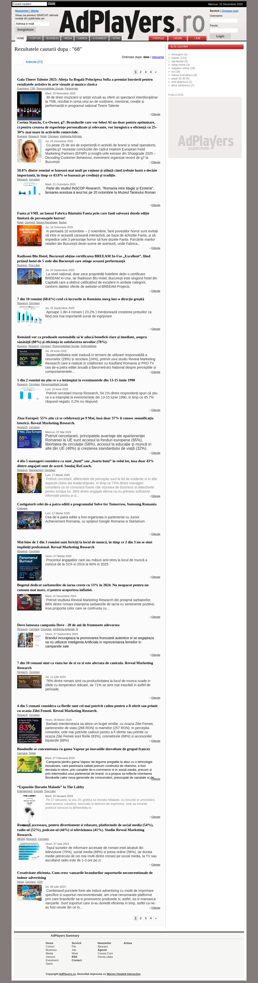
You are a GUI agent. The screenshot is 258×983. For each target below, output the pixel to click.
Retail (43, 136)
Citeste (155, 114)
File (74, 946)
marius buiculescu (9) (184, 75)
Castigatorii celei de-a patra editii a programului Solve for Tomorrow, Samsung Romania (86, 504)
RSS (74, 956)
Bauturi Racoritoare (47, 222)
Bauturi (63, 222)
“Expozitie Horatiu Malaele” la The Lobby (50, 787)
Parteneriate (71, 88)
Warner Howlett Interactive (124, 973)
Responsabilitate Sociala (50, 88)
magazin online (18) (183, 68)
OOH (40, 882)
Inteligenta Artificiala (71, 136)
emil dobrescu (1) (181, 81)
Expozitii (38, 791)
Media (49, 953)
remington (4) (179, 54)
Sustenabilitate (89, 346)
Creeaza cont (230, 10)
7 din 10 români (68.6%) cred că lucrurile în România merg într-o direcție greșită (80, 299)
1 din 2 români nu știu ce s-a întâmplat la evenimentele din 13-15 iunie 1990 (76, 380)
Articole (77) (34, 62)
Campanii (30, 222)
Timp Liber (34, 265)
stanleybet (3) (179, 61)
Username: (216, 15)
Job (74, 949)
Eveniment (23, 88)
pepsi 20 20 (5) (180, 78)
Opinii (49, 963)
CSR (32, 88)
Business (22, 136)
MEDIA (21, 839)
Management (36, 470)
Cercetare (53, 136)
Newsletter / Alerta (27, 10)
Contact (77, 960)
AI (77, 629)
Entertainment (24, 791)
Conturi (50, 946)
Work (75, 953)
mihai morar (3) (180, 64)
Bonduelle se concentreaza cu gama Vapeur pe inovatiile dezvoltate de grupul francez (83, 749)
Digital (32, 753)
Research (33, 136)
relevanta (158, 57)
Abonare (103, 946)
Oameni (50, 956)
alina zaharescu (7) (182, 85)
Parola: (214, 25)
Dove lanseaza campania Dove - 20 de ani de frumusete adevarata (68, 625)
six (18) (175, 71)
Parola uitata (105, 956)
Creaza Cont (105, 953)
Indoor (20, 882)
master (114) (179, 57)
